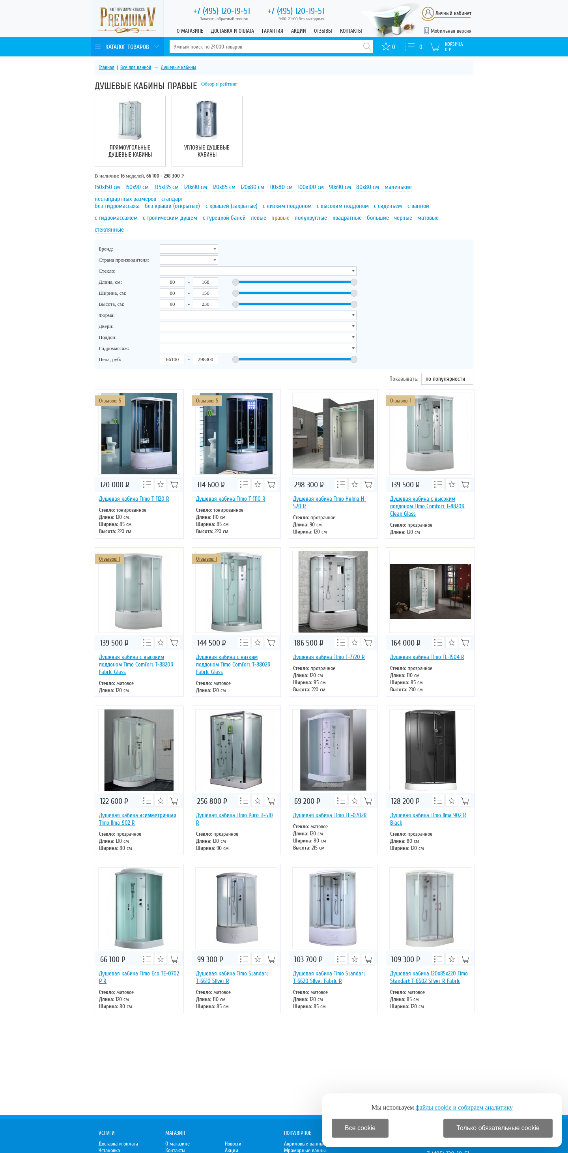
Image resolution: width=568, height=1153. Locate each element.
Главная (106, 67)
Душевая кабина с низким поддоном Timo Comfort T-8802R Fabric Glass (233, 664)
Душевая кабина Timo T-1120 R (134, 498)
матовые (428, 218)
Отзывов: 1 (400, 400)
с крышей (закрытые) (232, 206)
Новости (233, 1143)
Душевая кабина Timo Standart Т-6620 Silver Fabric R (329, 977)
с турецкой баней (224, 218)
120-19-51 (221, 11)
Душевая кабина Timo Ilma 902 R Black (428, 819)
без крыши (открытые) (172, 206)
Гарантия (272, 31)
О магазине (190, 31)
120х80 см (252, 187)
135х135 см (166, 187)
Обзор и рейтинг (219, 84)
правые (280, 218)
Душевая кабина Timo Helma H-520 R (329, 502)
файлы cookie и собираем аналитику (464, 1107)
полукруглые (311, 218)
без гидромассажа (117, 206)
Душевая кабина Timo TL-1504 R (427, 657)
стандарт (172, 199)
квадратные (347, 218)
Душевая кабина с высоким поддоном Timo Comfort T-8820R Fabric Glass (136, 664)
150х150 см (107, 187)
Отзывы (323, 31)
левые (258, 218)
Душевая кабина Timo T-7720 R (329, 657)
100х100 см (311, 187)
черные (403, 218)
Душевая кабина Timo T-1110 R (230, 498)
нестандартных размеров (125, 199)
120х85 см (223, 187)
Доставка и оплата (232, 31)
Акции (298, 31)
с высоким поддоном (343, 206)
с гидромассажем (116, 218)
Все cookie (360, 1128)
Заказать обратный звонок (224, 18)
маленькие (398, 187)
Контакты (351, 31)
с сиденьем (388, 206)
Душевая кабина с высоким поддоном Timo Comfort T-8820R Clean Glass (427, 506)
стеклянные (109, 230)
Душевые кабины (178, 67)
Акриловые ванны (303, 1143)
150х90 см (137, 187)
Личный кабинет (453, 13)
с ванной (418, 206)
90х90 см (340, 187)
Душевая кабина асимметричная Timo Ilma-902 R (137, 819)
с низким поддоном (287, 206)
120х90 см (195, 187)
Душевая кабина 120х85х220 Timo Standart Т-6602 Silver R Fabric (429, 977)
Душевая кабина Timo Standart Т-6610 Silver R (232, 977)
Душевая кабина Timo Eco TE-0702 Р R (139, 977)
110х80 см (281, 187)
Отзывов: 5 (110, 400)
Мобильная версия (451, 31)
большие (378, 218)
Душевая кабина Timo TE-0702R (330, 815)
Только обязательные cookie (498, 1128)
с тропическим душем (170, 218)
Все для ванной (135, 67)
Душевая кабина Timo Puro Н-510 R (234, 819)
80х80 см (367, 187)
